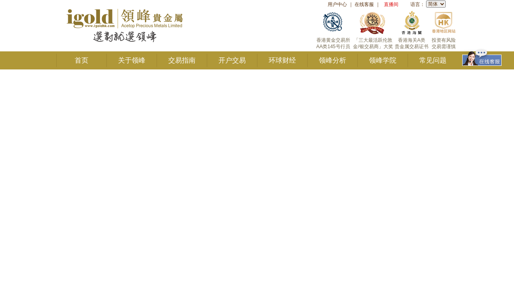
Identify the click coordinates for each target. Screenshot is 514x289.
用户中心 (337, 4)
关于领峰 (131, 60)
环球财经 (282, 60)
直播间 (391, 4)
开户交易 (232, 60)
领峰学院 (382, 60)
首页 (81, 60)
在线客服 (364, 4)
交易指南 (182, 60)
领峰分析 (332, 60)
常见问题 (433, 60)
